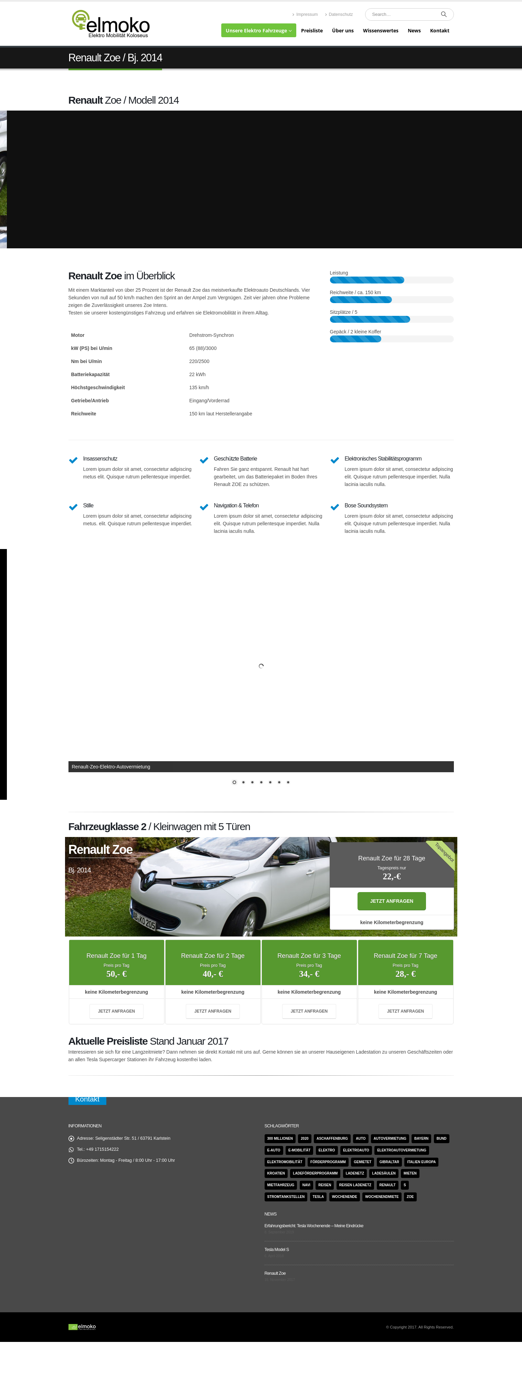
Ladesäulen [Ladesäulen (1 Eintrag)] (383, 1173)
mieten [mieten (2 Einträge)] (410, 1173)
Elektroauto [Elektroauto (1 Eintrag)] (356, 1150)
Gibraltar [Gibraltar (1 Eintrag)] (389, 1162)
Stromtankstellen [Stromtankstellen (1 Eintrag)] (286, 1197)
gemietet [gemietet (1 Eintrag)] (362, 1162)
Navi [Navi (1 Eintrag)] (306, 1185)
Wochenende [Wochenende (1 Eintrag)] (344, 1197)
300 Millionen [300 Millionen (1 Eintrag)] (280, 1138)
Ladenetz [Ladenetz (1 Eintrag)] (355, 1173)
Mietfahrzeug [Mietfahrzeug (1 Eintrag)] (281, 1185)
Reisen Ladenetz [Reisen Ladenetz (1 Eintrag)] (355, 1185)
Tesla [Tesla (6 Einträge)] (318, 1197)
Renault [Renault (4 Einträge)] (388, 1185)
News (414, 30)
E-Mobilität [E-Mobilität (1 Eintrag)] (299, 1150)
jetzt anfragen (391, 901)
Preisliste (312, 30)
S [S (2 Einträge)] (405, 1185)
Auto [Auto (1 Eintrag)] (360, 1138)
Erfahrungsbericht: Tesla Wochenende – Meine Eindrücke (314, 1225)
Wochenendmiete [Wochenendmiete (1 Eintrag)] (381, 1197)
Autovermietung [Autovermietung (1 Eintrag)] (390, 1138)
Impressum (305, 14)
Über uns (343, 30)
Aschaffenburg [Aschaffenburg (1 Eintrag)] (332, 1138)
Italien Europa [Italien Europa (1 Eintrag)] (421, 1162)
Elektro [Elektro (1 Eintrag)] (327, 1150)
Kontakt (439, 30)
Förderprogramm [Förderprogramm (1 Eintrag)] (328, 1162)
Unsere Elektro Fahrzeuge (256, 30)
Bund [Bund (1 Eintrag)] (442, 1138)
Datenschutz (339, 14)
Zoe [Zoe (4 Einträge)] (410, 1197)
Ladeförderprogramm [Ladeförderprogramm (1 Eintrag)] (315, 1173)
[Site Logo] (111, 23)
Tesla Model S (277, 1249)
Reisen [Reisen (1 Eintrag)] (324, 1185)
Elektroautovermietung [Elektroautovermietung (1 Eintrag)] (401, 1150)
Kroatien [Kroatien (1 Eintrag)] (276, 1173)
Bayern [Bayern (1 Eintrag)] (421, 1138)
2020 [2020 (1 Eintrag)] (304, 1138)
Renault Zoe (275, 1273)
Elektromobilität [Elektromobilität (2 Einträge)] (284, 1162)
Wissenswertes (380, 30)
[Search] (444, 14)
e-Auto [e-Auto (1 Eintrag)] (273, 1150)
